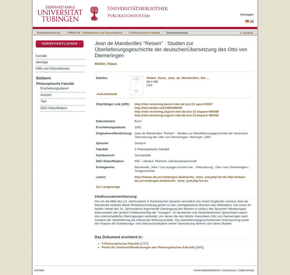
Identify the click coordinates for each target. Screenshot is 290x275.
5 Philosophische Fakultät (144, 32)
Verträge (42, 62)
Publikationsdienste (49, 32)
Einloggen (247, 14)
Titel (43, 101)
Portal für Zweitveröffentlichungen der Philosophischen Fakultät (148, 247)
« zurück (246, 33)
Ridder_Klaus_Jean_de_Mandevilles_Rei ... (178, 78)
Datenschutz (246, 270)
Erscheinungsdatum (54, 88)
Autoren (46, 95)
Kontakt (41, 56)
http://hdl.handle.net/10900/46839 (158, 108)
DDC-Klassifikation (53, 108)
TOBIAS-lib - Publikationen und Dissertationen (95, 32)
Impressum (229, 270)
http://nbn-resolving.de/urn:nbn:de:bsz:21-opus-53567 (173, 104)
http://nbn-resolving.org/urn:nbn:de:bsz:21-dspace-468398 (176, 111)
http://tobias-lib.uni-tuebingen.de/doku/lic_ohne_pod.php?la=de (180, 177)
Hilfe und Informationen (53, 68)
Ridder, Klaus (106, 64)
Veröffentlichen (59, 43)
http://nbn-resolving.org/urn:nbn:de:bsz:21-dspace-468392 (176, 115)
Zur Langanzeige (108, 187)
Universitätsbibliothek (206, 270)
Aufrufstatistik (107, 94)
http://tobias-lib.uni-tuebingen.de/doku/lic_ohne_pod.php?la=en (190, 178)
